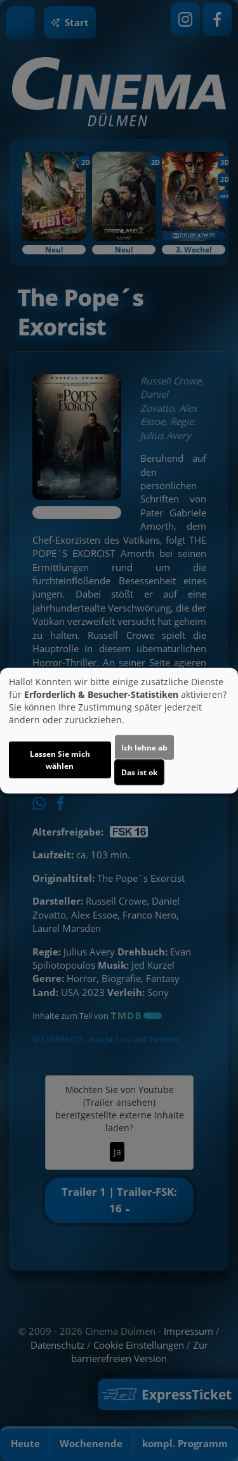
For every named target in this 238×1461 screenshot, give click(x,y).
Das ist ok (139, 772)
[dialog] (119, 730)
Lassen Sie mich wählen (60, 760)
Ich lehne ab (144, 747)
